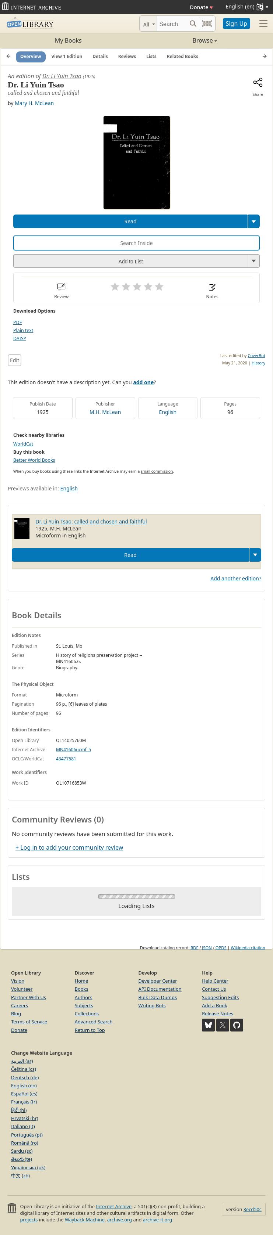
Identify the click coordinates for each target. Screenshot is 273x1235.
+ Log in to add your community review (69, 847)
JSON (206, 947)
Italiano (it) (23, 1126)
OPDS (221, 947)
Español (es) (24, 1093)
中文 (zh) (20, 1175)
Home (81, 980)
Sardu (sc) (21, 1151)
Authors (83, 997)
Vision (17, 980)
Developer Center (158, 980)
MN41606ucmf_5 (73, 749)
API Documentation (160, 989)
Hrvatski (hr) (24, 1118)
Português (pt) (27, 1134)
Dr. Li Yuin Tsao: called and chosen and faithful (91, 521)
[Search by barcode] (207, 23)
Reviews (127, 56)
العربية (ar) (22, 1061)
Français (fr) (24, 1101)
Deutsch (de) (25, 1077)
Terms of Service (29, 1021)
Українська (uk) (28, 1167)
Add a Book (214, 1005)
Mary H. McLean (34, 103)
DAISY (19, 338)
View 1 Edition (67, 56)
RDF (194, 947)
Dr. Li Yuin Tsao (61, 76)
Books (81, 989)
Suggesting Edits (220, 997)
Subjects (84, 1005)
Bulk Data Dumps (158, 997)
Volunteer (22, 989)
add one (143, 382)
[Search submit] (193, 23)
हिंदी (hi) (19, 1110)
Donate (201, 7)
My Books (68, 40)
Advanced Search (94, 1021)
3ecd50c (253, 1209)
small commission (157, 471)
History (258, 363)
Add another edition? (235, 578)
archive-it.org (157, 1219)
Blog (16, 1013)
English (168, 411)
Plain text (23, 330)
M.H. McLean (105, 411)
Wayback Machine (85, 1219)
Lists (151, 56)
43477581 (66, 759)
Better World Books (34, 460)
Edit (14, 360)
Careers (19, 1005)
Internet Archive (114, 1206)
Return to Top (90, 1030)
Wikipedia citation (248, 947)
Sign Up (236, 23)
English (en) (24, 1085)
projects (29, 1219)
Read (130, 221)
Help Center (215, 980)
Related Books (182, 56)
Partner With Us (28, 997)
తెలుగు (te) (21, 1159)
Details (100, 56)
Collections (87, 1013)
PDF (17, 322)
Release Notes (217, 1013)
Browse (177, 40)
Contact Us (214, 989)
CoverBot (257, 355)
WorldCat (23, 444)
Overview (30, 56)
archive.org (119, 1219)
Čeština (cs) (23, 1069)
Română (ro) (24, 1142)
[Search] (171, 23)
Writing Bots (152, 1005)
